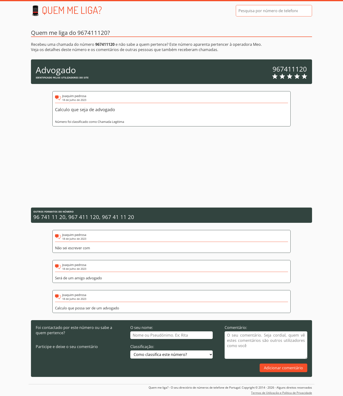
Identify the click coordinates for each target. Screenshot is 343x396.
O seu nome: (141, 327)
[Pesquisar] (304, 10)
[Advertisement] (171, 167)
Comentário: (236, 327)
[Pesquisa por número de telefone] (268, 10)
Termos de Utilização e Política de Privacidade (281, 393)
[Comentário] (266, 345)
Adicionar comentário (283, 367)
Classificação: (142, 346)
